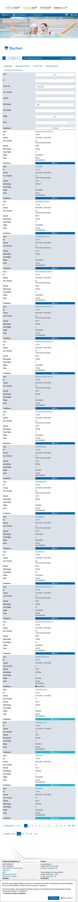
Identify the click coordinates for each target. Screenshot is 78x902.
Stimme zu (53, 898)
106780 (37, 590)
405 (18, 825)
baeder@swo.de (51, 876)
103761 (37, 791)
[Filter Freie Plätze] (55, 110)
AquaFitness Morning (42, 657)
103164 (37, 204)
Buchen (55, 163)
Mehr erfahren (67, 898)
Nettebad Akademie (52, 66)
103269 (37, 485)
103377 (37, 692)
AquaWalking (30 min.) (42, 201)
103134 (37, 169)
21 (65, 825)
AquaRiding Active (41, 689)
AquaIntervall (39, 552)
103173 (37, 134)
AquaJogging (39, 517)
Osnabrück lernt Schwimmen (13, 70)
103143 (37, 520)
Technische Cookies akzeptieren (15, 893)
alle (55, 75)
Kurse (6, 15)
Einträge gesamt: (9, 825)
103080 (37, 380)
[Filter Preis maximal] (55, 122)
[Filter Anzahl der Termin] (55, 92)
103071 (37, 309)
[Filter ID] (55, 80)
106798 (37, 625)
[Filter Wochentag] (55, 104)
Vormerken (55, 719)
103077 (37, 344)
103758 (37, 758)
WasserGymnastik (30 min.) (44, 131)
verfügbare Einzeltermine (33, 58)
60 (27, 834)
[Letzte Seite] (73, 825)
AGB (3, 872)
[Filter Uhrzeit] (55, 98)
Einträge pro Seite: (10, 834)
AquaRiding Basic (41, 446)
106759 (37, 660)
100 (36, 834)
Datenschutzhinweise (9, 874)
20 (61, 825)
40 (23, 834)
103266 (37, 450)
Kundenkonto (36, 15)
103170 (37, 274)
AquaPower (39, 166)
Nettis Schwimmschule (22, 66)
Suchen (55, 128)
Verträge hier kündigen (9, 876)
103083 (37, 415)
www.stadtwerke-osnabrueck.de (12, 868)
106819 (37, 555)
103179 (37, 239)
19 (56, 825)
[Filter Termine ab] (55, 86)
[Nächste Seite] (69, 825)
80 (31, 834)
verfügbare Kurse (14, 58)
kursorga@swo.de (51, 868)
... (52, 825)
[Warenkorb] (66, 15)
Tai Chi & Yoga (37, 66)
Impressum (5, 870)
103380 (37, 725)
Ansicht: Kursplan (65, 58)
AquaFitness (8, 66)
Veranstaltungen (20, 15)
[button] (6, 27)
